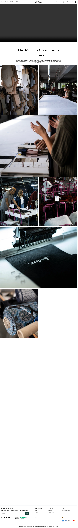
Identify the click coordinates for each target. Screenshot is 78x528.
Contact (36, 512)
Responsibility (51, 512)
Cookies (50, 526)
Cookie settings (55, 526)
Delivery (36, 514)
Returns (36, 516)
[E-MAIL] (13, 513)
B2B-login (51, 517)
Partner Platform (52, 516)
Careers (50, 514)
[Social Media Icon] (1, 517)
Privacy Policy (46, 526)
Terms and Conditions (39, 526)
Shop (11, 1)
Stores (50, 519)
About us (50, 510)
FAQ (36, 510)
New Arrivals (4, 1)
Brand (17, 1)
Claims (36, 517)
